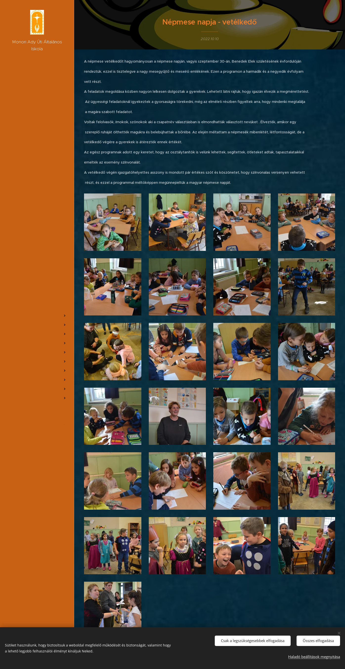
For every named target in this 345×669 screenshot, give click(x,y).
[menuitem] (37, 292)
